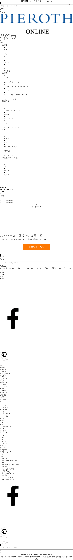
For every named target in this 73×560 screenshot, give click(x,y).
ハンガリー (3, 429)
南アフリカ (3, 435)
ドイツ (2, 401)
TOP (1, 41)
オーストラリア (5, 414)
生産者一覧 (3, 393)
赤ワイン (3, 369)
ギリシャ (3, 445)
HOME (2, 191)
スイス (2, 418)
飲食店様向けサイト (8, 479)
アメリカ (3, 405)
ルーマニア (3, 433)
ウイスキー (3, 384)
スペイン (3, 420)
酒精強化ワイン (5, 382)
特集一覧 (3, 456)
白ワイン (3, 371)
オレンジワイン (5, 378)
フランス (3, 399)
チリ (1, 424)
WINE (2, 43)
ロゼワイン (3, 376)
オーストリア (4, 416)
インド (2, 412)
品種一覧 (3, 395)
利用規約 (4, 467)
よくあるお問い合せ (8, 473)
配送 (3, 462)
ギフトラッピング (5, 452)
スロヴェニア (4, 422)
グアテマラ (3, 443)
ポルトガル (3, 431)
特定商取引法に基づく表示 (10, 464)
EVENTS (3, 187)
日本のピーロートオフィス (10, 460)
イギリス (3, 439)
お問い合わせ (6, 471)
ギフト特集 (3, 450)
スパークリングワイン (7, 374)
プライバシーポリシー (9, 477)
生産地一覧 (3, 390)
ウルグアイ (3, 409)
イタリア (3, 403)
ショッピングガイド (8, 469)
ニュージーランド (5, 426)
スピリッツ (3, 386)
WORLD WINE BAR (6, 189)
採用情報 (4, 475)
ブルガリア (3, 437)
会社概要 (4, 458)
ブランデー (3, 380)
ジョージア (3, 441)
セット (2, 388)
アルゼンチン (4, 407)
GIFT (1, 185)
